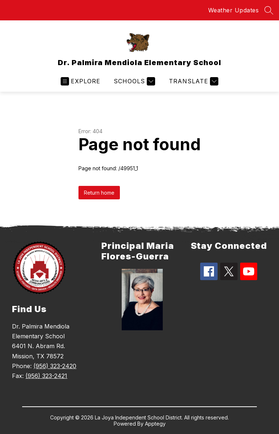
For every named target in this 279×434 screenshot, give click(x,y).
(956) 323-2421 (46, 375)
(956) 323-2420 (54, 366)
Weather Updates (233, 10)
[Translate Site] (192, 81)
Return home (99, 193)
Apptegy (155, 424)
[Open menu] (80, 81)
